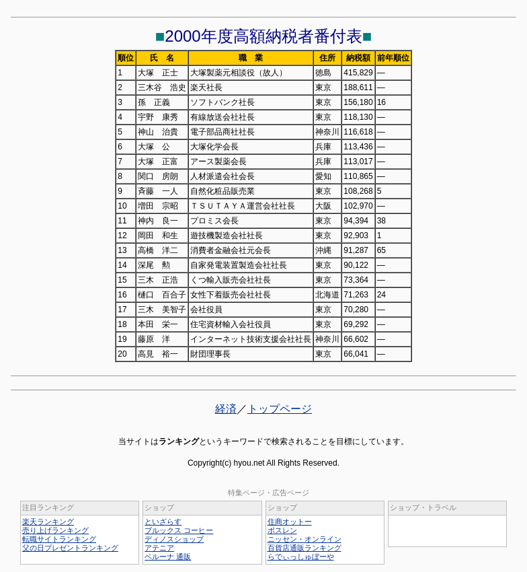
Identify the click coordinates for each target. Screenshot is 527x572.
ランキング (179, 441)
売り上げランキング (55, 530)
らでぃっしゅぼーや (301, 556)
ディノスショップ (174, 539)
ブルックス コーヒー (179, 530)
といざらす (163, 521)
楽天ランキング (48, 521)
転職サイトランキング (59, 539)
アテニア (159, 548)
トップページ (279, 409)
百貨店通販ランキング (304, 548)
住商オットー (290, 521)
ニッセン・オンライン (304, 539)
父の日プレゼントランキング (70, 548)
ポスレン (282, 530)
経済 (226, 409)
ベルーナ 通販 (168, 556)
